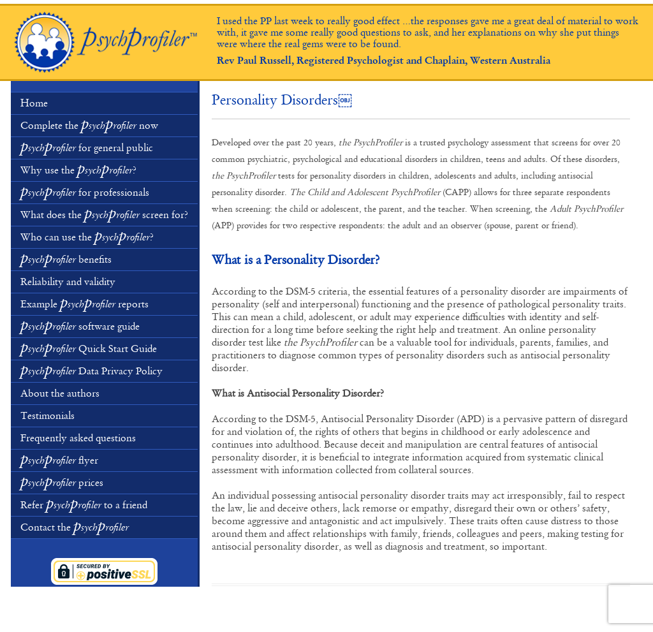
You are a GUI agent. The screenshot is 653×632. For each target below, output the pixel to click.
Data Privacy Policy (91, 370)
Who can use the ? (87, 236)
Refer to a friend (83, 504)
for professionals (84, 191)
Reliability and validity (67, 282)
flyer (59, 459)
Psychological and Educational (106, 42)
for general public (86, 146)
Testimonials (47, 416)
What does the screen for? (104, 213)
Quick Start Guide (88, 347)
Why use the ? (78, 169)
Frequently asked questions (78, 438)
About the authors (59, 393)
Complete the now (89, 124)
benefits (66, 258)
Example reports (84, 303)
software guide (80, 325)
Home (34, 103)
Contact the (74, 526)
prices (61, 481)
